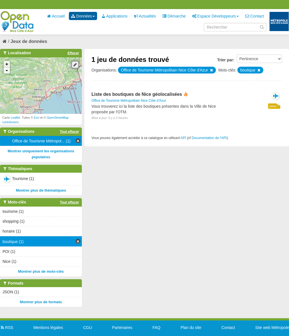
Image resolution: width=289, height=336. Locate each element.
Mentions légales (48, 327)
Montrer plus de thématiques (41, 190)
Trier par (225, 60)
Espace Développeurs (215, 16)
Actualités (145, 16)
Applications (114, 16)
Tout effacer (69, 132)
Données (83, 16)
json (273, 106)
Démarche (174, 16)
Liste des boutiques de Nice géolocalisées (136, 94)
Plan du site (191, 327)
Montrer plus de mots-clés (41, 271)
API (183, 138)
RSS (6, 327)
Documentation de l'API (209, 138)
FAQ (156, 327)
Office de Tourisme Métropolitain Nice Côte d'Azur (128, 101)
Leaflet (15, 117)
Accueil (56, 16)
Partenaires (122, 327)
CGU (87, 327)
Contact (254, 16)
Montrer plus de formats (41, 302)
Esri (36, 117)
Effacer (73, 53)
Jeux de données (28, 41)
